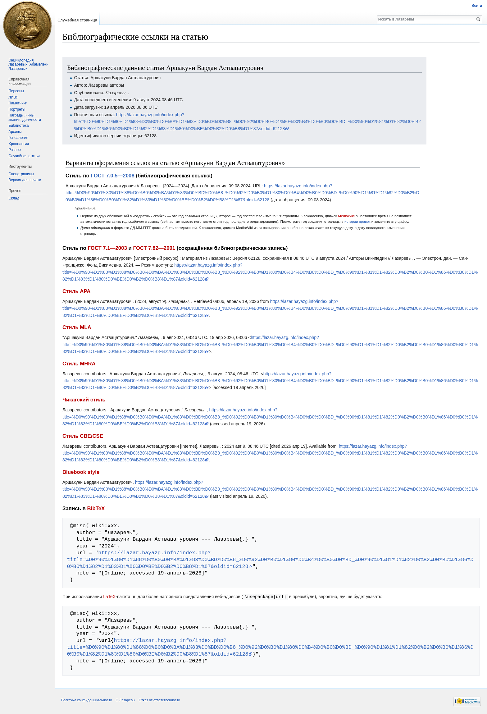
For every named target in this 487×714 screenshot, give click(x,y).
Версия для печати (24, 180)
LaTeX (109, 596)
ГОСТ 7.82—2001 (154, 248)
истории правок (357, 221)
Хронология (18, 144)
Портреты (16, 109)
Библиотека (18, 125)
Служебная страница (77, 20)
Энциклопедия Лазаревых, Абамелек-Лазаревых (28, 64)
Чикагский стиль (83, 400)
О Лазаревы (125, 700)
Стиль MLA (76, 327)
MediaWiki (346, 216)
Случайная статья (23, 156)
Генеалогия (18, 137)
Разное (14, 150)
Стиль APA (76, 291)
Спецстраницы (21, 174)
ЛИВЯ (13, 97)
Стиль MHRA (79, 364)
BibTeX (96, 508)
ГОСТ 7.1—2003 (107, 248)
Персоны (16, 91)
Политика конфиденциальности (86, 700)
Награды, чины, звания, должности (24, 117)
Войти (476, 5)
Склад (13, 198)
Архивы (14, 132)
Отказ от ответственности (159, 700)
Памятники (17, 103)
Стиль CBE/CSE (82, 436)
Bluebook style (80, 472)
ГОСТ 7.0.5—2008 (112, 176)
